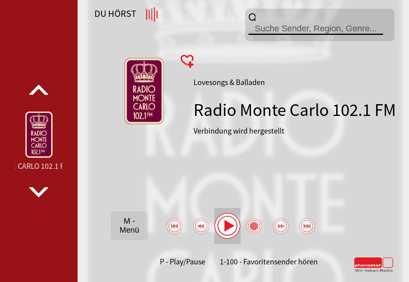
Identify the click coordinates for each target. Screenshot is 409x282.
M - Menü (129, 225)
